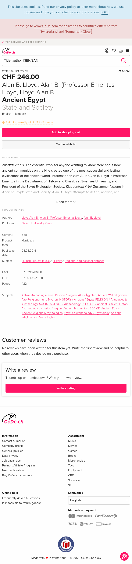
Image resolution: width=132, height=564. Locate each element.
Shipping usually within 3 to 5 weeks (29, 122)
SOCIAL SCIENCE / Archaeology (59, 304)
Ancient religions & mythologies (42, 313)
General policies (12, 451)
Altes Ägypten (87, 295)
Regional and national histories (84, 260)
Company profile (13, 446)
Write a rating (66, 388)
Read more (66, 202)
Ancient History (118, 304)
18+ (70, 485)
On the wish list (66, 144)
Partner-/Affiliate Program (18, 465)
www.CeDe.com (46, 26)
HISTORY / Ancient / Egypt (76, 299)
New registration (13, 470)
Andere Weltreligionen (112, 295)
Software (74, 480)
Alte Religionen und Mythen (40, 299)
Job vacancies (11, 460)
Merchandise (76, 460)
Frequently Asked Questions (21, 498)
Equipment (75, 470)
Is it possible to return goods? (21, 503)
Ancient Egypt (110, 308)
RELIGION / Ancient (94, 304)
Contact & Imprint (13, 441)
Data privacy (10, 456)
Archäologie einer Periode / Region (54, 295)
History (57, 260)
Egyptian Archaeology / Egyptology (86, 313)
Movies (73, 446)
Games (72, 451)
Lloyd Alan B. (30, 217)
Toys (71, 465)
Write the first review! (15, 71)
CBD (71, 475)
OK (104, 12)
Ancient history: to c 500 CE (81, 308)
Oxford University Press (37, 223)
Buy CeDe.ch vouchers (17, 475)
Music (72, 441)
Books (72, 456)
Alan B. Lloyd (92, 217)
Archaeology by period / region (42, 308)
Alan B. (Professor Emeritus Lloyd (61, 217)
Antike (26, 295)
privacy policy (66, 7)
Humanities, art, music (36, 260)
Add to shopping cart (66, 132)
